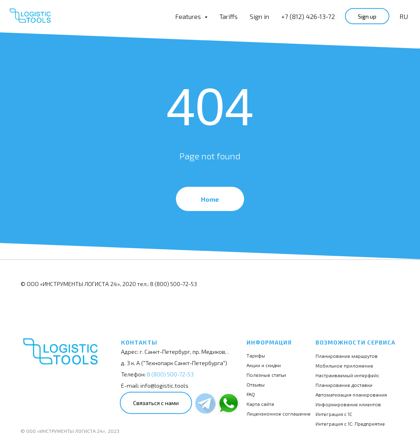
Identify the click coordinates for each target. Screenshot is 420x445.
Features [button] (189, 16)
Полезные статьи (266, 375)
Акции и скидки (264, 365)
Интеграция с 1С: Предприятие (350, 423)
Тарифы (256, 355)
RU (403, 16)
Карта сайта (260, 404)
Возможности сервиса (355, 342)
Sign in (259, 16)
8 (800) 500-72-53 (170, 374)
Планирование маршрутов (347, 356)
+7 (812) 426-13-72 (308, 16)
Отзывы (256, 384)
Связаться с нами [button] (156, 402)
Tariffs (228, 16)
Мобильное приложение (344, 365)
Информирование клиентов (348, 404)
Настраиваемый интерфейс (347, 375)
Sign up (367, 16)
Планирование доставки (344, 385)
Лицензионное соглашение (279, 413)
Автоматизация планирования (351, 394)
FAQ (251, 394)
